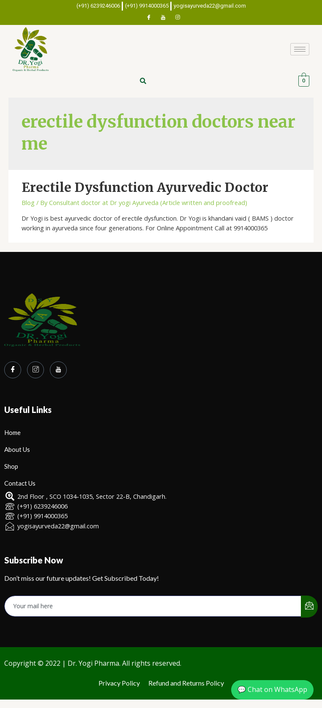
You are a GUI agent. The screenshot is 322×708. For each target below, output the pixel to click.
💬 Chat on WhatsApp (272, 689)
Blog (28, 202)
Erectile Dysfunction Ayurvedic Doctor (145, 187)
